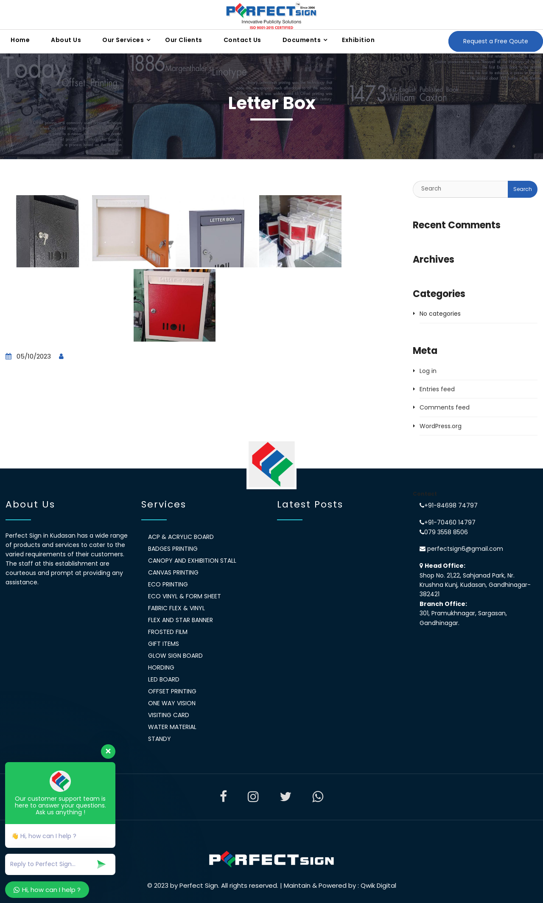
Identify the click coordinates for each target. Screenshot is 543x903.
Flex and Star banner (180, 620)
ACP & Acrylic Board (181, 537)
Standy (159, 739)
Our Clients (183, 40)
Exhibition (358, 40)
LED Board (163, 679)
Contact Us (242, 40)
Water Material (172, 727)
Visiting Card (168, 715)
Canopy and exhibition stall (192, 560)
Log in (428, 371)
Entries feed (437, 389)
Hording (161, 667)
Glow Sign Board (175, 655)
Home (20, 40)
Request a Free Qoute (495, 41)
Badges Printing (173, 548)
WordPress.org (441, 426)
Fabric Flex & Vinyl (176, 608)
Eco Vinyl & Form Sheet (184, 596)
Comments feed (445, 407)
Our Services (123, 40)
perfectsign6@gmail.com (464, 548)
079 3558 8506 (446, 532)
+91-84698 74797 (451, 505)
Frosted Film (168, 632)
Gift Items (163, 643)
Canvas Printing (173, 572)
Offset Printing (172, 691)
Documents (302, 40)
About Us (66, 40)
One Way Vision (172, 703)
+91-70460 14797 (450, 522)
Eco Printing (168, 584)
